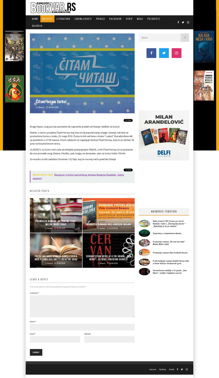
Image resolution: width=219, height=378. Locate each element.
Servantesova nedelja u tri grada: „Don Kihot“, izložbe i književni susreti (170, 271)
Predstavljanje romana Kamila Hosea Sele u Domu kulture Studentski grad (171, 262)
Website (87, 337)
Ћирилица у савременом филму (167, 233)
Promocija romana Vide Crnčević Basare (170, 252)
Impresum (152, 373)
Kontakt (171, 373)
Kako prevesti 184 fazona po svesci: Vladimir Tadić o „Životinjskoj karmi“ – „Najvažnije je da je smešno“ (170, 223)
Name (33, 325)
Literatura (63, 18)
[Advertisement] (164, 83)
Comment (34, 293)
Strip (129, 18)
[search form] (160, 37)
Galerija (37, 25)
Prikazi (100, 18)
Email (32, 337)
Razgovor (115, 18)
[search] (185, 37)
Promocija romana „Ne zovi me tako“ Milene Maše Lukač (169, 242)
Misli (140, 18)
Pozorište (153, 18)
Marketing (162, 373)
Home (35, 18)
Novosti (47, 18)
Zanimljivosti (83, 18)
